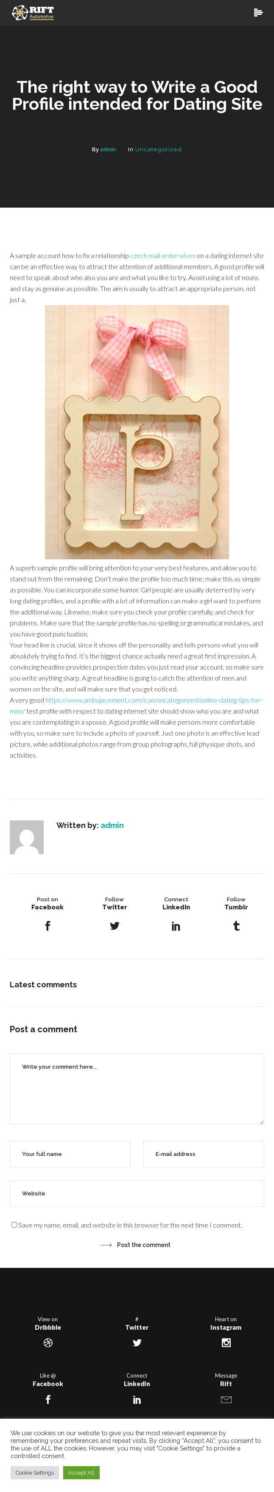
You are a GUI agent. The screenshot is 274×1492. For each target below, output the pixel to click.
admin (108, 149)
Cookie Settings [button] (35, 1473)
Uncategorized (158, 149)
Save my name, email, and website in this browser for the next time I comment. (130, 1225)
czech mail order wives (163, 255)
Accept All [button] (81, 1473)
